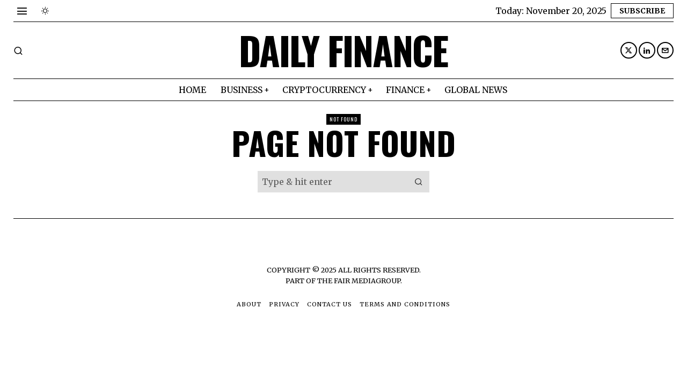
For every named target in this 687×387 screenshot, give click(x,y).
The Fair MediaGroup (358, 280)
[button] (418, 181)
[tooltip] (628, 50)
